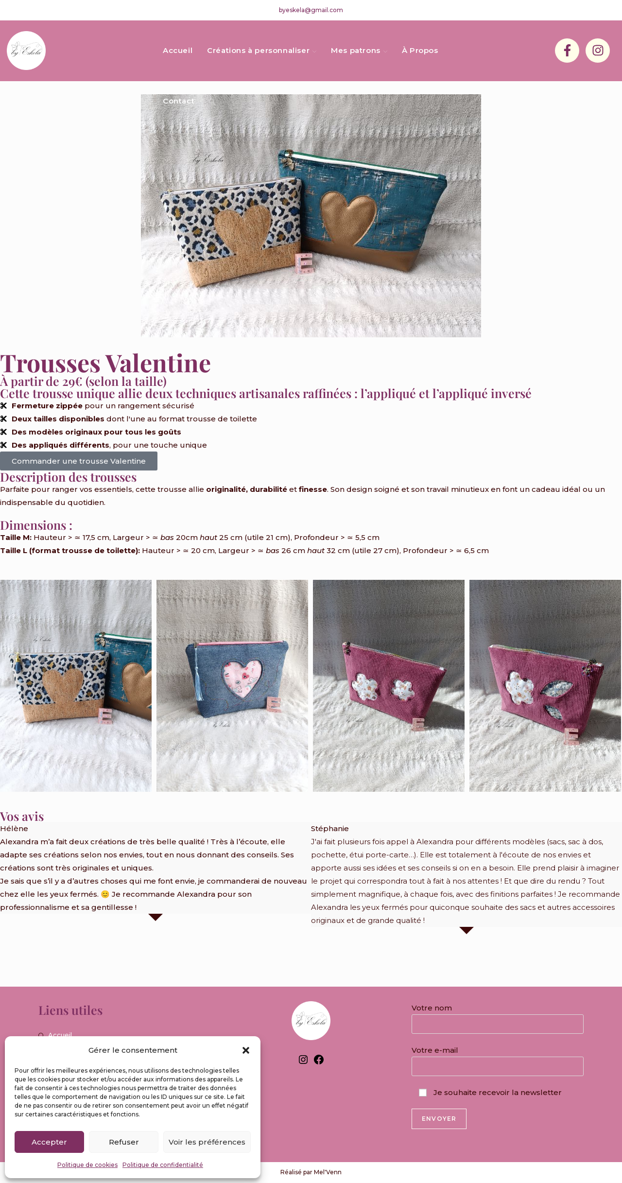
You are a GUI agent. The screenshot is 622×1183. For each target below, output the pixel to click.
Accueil (60, 1035)
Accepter (49, 1142)
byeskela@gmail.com (311, 10)
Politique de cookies (87, 1164)
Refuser (124, 1142)
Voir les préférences (207, 1142)
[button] (246, 1050)
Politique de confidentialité (162, 1164)
